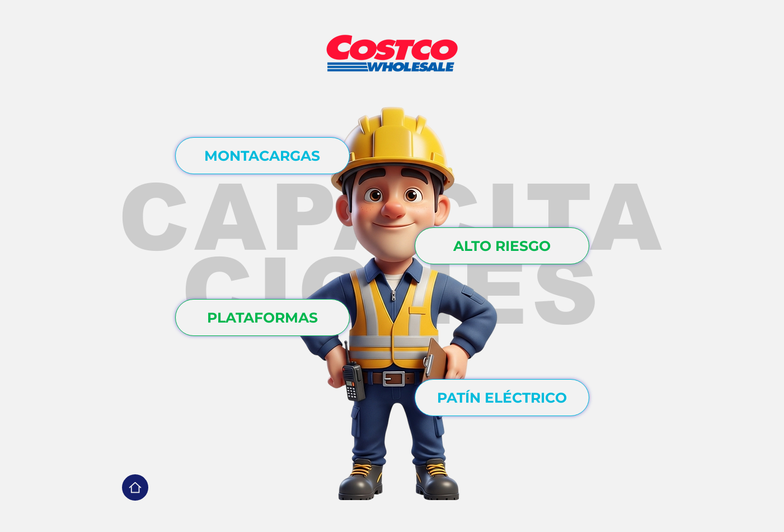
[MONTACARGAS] (262, 155)
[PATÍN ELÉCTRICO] (502, 397)
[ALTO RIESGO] (502, 245)
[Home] (135, 487)
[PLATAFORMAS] (262, 317)
